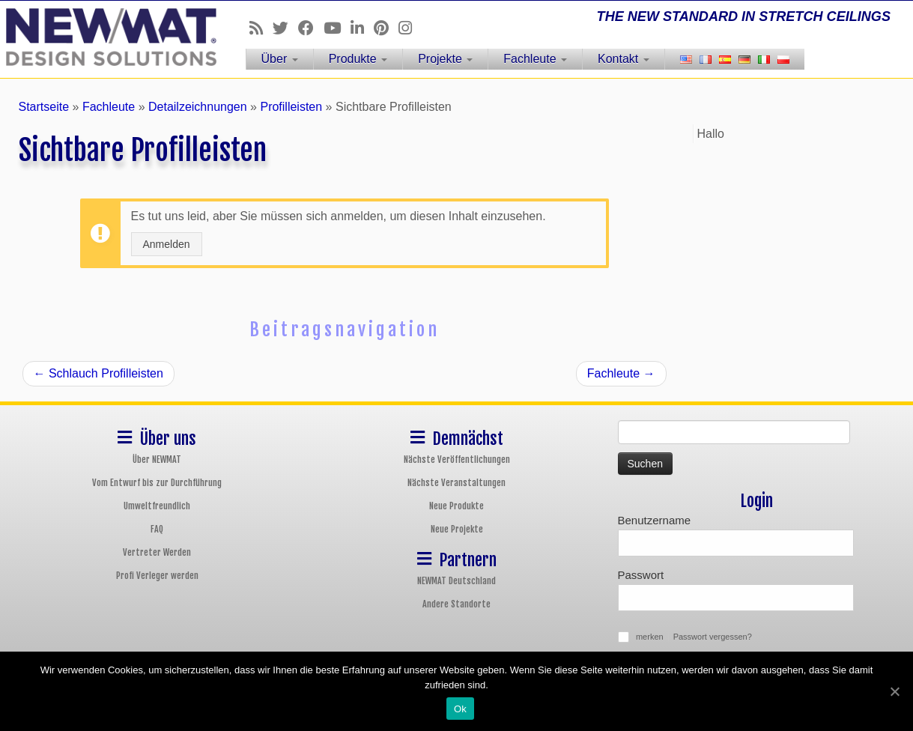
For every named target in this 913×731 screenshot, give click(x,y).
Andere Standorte (456, 604)
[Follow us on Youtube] (337, 28)
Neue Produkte (456, 506)
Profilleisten (291, 106)
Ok (460, 709)
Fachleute (535, 58)
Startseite (44, 106)
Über (279, 58)
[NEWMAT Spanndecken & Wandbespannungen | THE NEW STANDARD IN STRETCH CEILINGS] (105, 37)
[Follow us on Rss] (261, 28)
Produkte (358, 58)
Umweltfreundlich (157, 506)
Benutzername (654, 520)
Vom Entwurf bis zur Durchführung (157, 482)
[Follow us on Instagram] (410, 28)
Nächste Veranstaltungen (456, 482)
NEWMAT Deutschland (456, 580)
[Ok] (894, 691)
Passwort (641, 574)
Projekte (445, 58)
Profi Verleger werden (157, 575)
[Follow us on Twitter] (285, 28)
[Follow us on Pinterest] (386, 28)
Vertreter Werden (157, 552)
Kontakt (623, 58)
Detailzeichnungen (197, 106)
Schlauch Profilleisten (98, 373)
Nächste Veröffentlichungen (457, 459)
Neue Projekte (457, 529)
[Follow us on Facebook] (311, 28)
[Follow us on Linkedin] (362, 28)
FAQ (157, 529)
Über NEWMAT (157, 459)
